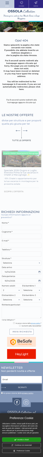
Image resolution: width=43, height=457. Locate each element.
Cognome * (7, 232)
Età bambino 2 (8, 295)
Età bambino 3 (29, 295)
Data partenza (8, 276)
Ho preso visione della (18, 393)
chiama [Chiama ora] (21, 4)
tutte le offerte (21, 140)
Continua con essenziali (21, 445)
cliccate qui (31, 63)
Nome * (5, 223)
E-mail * (5, 241)
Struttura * (6, 258)
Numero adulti (8, 286)
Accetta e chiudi (21, 440)
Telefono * (6, 250)
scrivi (35, 4)
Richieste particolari (11, 305)
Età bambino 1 (28, 286)
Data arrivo (7, 267)
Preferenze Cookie (21, 451)
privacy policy (35, 323)
